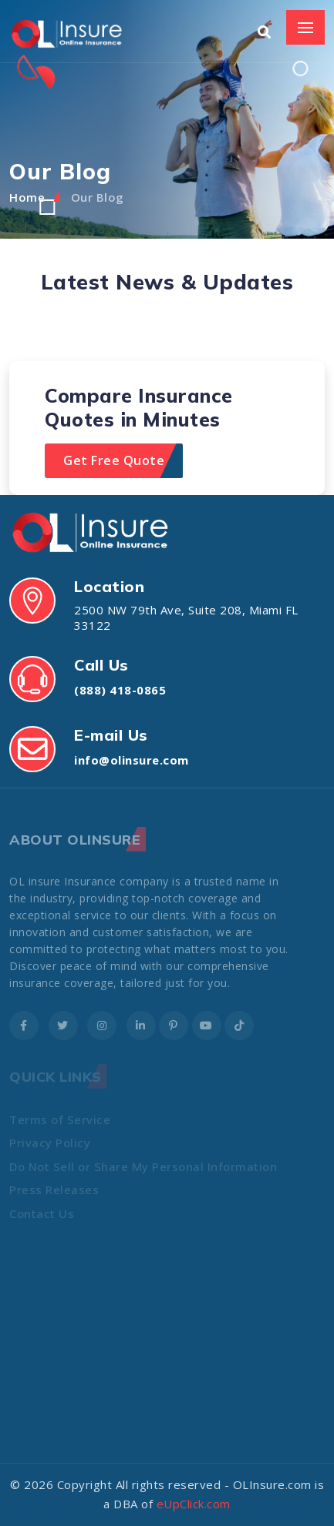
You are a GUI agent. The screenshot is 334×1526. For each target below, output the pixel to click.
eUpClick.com (194, 1503)
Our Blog (97, 197)
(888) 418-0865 (120, 690)
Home (27, 197)
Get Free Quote (113, 460)
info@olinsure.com (131, 760)
